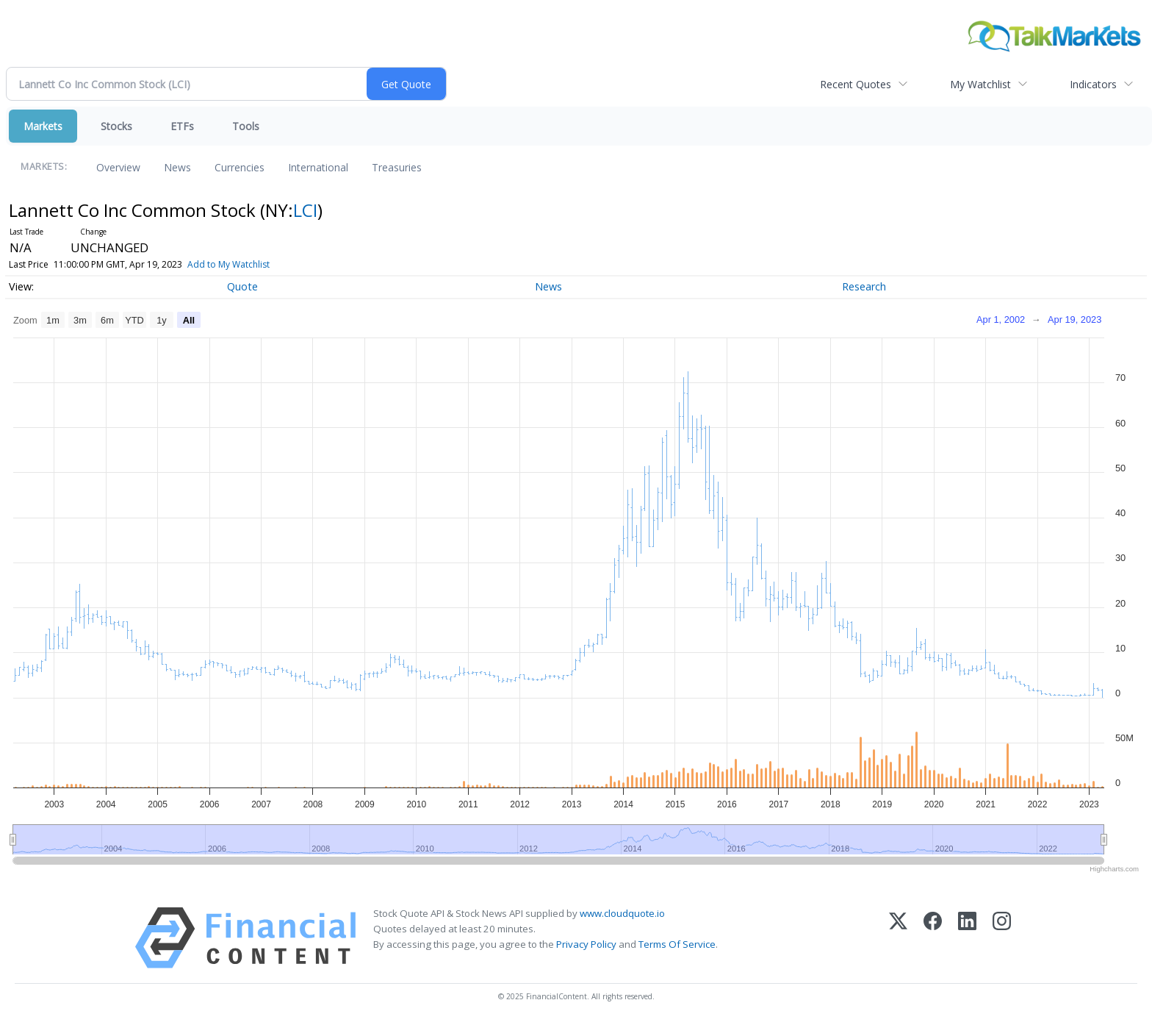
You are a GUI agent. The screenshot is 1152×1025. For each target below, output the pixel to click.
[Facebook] (933, 938)
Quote (242, 286)
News (177, 167)
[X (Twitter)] (898, 938)
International (318, 167)
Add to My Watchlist (250, 264)
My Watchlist (980, 84)
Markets (43, 126)
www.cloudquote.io (622, 913)
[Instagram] (1002, 938)
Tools (245, 126)
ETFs (182, 126)
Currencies (239, 167)
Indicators (1093, 84)
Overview (118, 167)
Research (864, 286)
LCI (305, 210)
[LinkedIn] (967, 938)
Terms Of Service (677, 944)
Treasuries (397, 167)
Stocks (116, 126)
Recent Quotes (855, 84)
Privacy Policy (586, 944)
